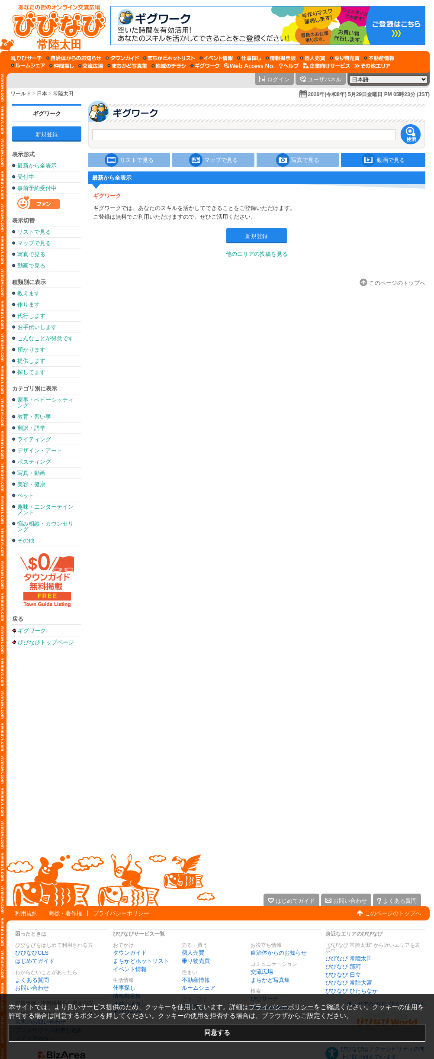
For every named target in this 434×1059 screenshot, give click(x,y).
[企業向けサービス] (326, 65)
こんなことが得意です (45, 338)
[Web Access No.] (249, 65)
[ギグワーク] (205, 65)
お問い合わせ (32, 988)
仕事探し (124, 988)
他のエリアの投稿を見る (257, 254)
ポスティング (34, 462)
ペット (25, 495)
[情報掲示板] (281, 58)
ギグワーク (47, 113)
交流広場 (262, 972)
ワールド (20, 93)
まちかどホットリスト (141, 961)
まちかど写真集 (270, 980)
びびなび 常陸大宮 (348, 982)
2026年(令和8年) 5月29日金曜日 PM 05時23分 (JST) (369, 94)
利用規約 (26, 913)
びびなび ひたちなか (351, 991)
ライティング (34, 439)
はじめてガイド (35, 961)
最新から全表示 (37, 165)
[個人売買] (312, 58)
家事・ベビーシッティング (45, 402)
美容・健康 (31, 484)
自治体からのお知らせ (279, 952)
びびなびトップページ (46, 642)
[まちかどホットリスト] (169, 58)
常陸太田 (63, 93)
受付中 (25, 177)
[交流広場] (90, 65)
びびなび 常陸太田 (348, 958)
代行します (31, 316)
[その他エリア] (372, 65)
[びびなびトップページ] (55, 25)
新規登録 (46, 134)
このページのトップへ (393, 913)
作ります (28, 304)
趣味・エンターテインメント (45, 509)
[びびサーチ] (26, 58)
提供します (31, 361)
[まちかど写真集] (127, 65)
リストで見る (34, 232)
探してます (31, 372)
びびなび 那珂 (343, 966)
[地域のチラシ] (168, 65)
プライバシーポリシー (121, 913)
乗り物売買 (196, 961)
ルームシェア (198, 988)
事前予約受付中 (37, 188)
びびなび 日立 (343, 975)
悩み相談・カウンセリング (45, 526)
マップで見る (34, 243)
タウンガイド (130, 952)
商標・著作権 (65, 913)
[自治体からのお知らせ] (73, 58)
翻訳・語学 (31, 428)
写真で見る (31, 254)
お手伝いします (37, 327)
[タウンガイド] (122, 58)
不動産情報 (196, 980)
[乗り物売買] (345, 58)
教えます (28, 293)
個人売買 (193, 952)
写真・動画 (31, 473)
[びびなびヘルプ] (289, 65)
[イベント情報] (216, 58)
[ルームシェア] (28, 65)
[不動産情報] (379, 58)
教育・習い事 (34, 417)
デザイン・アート (39, 450)
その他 (25, 540)
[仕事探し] (249, 58)
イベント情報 (130, 969)
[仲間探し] (61, 65)
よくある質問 (32, 980)
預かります (31, 349)
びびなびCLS (31, 952)
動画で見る (31, 265)
